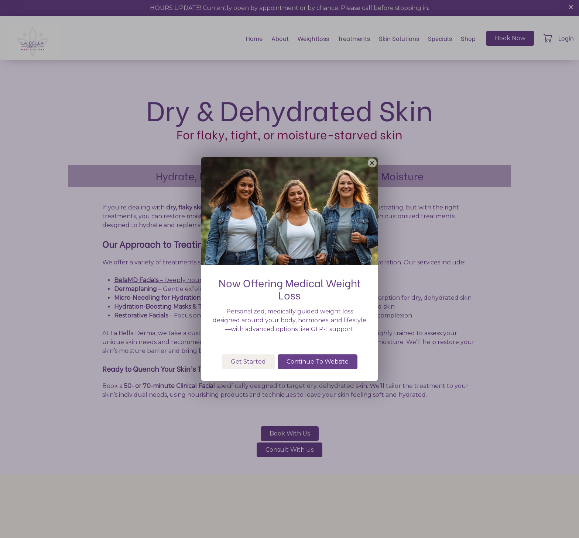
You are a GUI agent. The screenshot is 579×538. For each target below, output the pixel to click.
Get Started (248, 398)
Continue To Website (318, 398)
